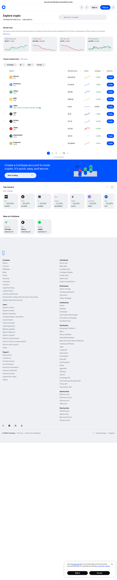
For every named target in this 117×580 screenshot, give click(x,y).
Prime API (63, 384)
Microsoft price (66, 417)
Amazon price (65, 420)
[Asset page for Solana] (13, 121)
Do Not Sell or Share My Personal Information (20, 297)
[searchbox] (85, 17)
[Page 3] (56, 153)
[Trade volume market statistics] (44, 44)
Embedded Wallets (67, 338)
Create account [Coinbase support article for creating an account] (9, 361)
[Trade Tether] (110, 92)
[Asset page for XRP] (12, 114)
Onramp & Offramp (67, 344)
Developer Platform (67, 328)
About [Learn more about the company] (5, 263)
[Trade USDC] (110, 107)
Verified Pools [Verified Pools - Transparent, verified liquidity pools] (65, 321)
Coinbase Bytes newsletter (13, 317)
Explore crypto (8, 307)
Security (6, 278)
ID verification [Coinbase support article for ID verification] (8, 364)
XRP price (63, 404)
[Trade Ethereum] (110, 85)
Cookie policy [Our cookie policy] (8, 291)
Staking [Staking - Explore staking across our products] (63, 309)
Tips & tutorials (9, 323)
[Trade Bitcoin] (110, 77)
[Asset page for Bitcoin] (14, 77)
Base (61, 331)
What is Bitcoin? (9, 332)
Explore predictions (67, 282)
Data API (63, 359)
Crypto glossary (9, 326)
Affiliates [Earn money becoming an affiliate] (6, 269)
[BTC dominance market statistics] (100, 44)
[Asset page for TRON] (13, 129)
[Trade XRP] (110, 114)
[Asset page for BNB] (13, 99)
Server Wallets (65, 334)
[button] (113, 7)
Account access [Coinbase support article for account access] (9, 373)
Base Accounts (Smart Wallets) (72, 341)
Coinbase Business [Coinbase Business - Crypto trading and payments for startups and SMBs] (67, 292)
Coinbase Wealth (66, 272)
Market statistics (9, 314)
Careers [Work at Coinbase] (6, 266)
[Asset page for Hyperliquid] (15, 136)
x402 (61, 347)
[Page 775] (63, 153)
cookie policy (76, 564)
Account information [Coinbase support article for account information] (11, 367)
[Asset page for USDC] (25, 107)
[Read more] (6, 34)
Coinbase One (65, 269)
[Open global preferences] (93, 433)
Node (62, 365)
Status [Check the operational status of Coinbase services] (5, 380)
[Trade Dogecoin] (110, 143)
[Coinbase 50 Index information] (33, 20)
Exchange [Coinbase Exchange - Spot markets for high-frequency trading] (63, 312)
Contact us (7, 358)
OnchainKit (64, 356)
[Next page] (67, 153)
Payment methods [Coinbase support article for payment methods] (10, 370)
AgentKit (63, 368)
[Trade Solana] (110, 121)
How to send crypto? (10, 344)
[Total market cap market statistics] (16, 44)
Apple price (64, 414)
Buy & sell (64, 263)
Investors (6, 282)
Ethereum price (66, 397)
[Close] (112, 564)
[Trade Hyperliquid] (110, 136)
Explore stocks (8, 310)
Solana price (64, 401)
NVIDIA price (64, 411)
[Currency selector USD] (30, 65)
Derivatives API (66, 387)
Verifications (65, 362)
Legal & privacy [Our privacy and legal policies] (9, 288)
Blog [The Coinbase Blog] (4, 272)
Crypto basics (8, 320)
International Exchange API (70, 381)
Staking (63, 372)
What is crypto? (9, 335)
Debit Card (64, 278)
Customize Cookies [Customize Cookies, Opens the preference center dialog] (104, 566)
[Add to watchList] (3, 77)
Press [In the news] (5, 275)
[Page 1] (48, 153)
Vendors (6, 285)
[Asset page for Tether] (13, 92)
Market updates (9, 329)
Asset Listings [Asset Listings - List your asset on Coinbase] (65, 289)
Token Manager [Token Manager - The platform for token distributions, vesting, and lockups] (65, 298)
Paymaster (64, 353)
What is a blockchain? (11, 338)
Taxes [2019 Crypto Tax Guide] (5, 348)
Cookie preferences (10, 294)
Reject (77, 573)
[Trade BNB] (110, 99)
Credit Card (64, 275)
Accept (99, 573)
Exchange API (65, 378)
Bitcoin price (65, 394)
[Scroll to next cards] (112, 187)
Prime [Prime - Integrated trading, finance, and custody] (62, 305)
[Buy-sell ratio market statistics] (72, 44)
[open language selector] (87, 7)
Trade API (63, 350)
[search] (82, 7)
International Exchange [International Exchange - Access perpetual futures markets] (69, 315)
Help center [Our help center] (7, 355)
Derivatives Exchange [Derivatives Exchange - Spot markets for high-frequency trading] (68, 318)
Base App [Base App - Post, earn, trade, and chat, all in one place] (63, 266)
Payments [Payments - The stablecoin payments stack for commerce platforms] (63, 295)
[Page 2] (52, 153)
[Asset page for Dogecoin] (15, 143)
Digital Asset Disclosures (12, 300)
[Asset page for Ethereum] (15, 84)
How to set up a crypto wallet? (14, 341)
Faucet (62, 375)
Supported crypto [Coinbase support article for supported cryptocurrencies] (9, 377)
